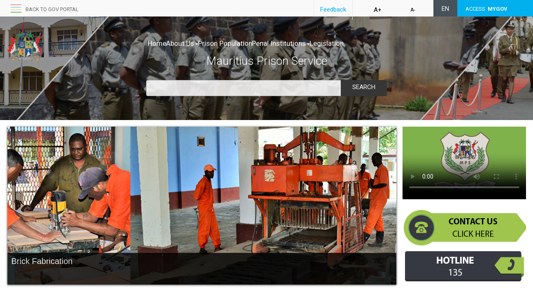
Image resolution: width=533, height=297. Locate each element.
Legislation (361, 43)
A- (412, 10)
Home (157, 43)
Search (363, 87)
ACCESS (486, 9)
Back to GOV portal (52, 9)
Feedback (333, 9)
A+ (378, 10)
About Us (191, 43)
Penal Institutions (307, 43)
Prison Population (242, 43)
